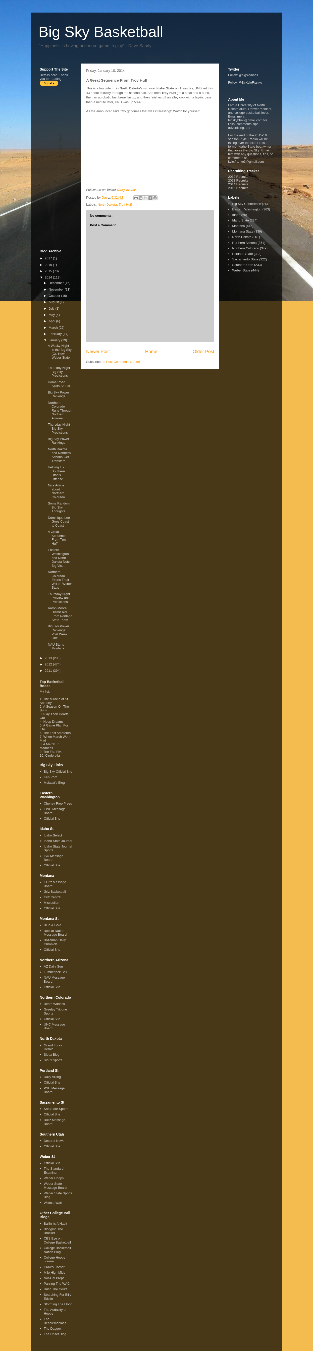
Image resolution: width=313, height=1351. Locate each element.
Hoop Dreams (53, 721)
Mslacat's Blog (54, 782)
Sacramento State (245, 259)
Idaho (236, 215)
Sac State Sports (56, 1109)
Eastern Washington (247, 209)
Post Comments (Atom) (123, 362)
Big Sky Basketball (100, 31)
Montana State (242, 231)
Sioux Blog (51, 1054)
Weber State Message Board (55, 1186)
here (53, 75)
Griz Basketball (55, 891)
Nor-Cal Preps (54, 1278)
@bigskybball (127, 190)
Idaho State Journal (58, 841)
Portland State (242, 254)
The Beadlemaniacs (55, 1321)
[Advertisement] (60, 167)
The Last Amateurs (57, 733)
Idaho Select (53, 835)
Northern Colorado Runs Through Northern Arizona (60, 410)
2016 (49, 265)
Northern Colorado (245, 248)
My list (44, 691)
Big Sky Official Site (58, 771)
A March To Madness (50, 746)
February (56, 334)
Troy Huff (125, 204)
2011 (49, 670)
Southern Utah (242, 265)
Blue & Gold (52, 925)
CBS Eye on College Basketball (57, 1240)
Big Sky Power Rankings (58, 394)
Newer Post (98, 351)
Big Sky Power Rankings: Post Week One (58, 632)
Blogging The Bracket (53, 1231)
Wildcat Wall (53, 1203)
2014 (49, 277)
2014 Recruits (238, 184)
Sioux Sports (53, 1060)
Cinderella (52, 755)
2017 (49, 258)
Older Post (203, 351)
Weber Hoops (54, 1178)
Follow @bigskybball (243, 75)
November (57, 289)
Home (151, 351)
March (54, 327)
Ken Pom (50, 777)
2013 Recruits (238, 180)
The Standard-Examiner (54, 1170)
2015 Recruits (238, 188)
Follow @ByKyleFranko (245, 82)
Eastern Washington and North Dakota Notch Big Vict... (59, 557)
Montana (238, 226)
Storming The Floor (58, 1304)
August (54, 302)
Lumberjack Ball (55, 972)
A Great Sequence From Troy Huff (57, 537)
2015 (49, 271)
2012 (49, 664)
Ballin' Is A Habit (55, 1223)
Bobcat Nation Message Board (55, 933)
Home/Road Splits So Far (59, 384)
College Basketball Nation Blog (57, 1250)
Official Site (52, 818)
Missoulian (51, 903)
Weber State (241, 270)
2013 (49, 658)
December (57, 283)
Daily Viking (52, 1077)
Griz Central (52, 897)
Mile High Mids (54, 1272)
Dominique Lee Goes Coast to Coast (59, 521)
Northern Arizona (244, 243)
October (55, 296)
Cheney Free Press (58, 803)
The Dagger (52, 1328)
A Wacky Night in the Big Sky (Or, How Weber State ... (60, 353)
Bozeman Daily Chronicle (55, 942)
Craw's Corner (54, 1267)
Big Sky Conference (246, 204)
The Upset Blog (55, 1334)
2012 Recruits (238, 177)
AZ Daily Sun (53, 966)
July (52, 308)
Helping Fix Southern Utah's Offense (56, 473)
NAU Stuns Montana (56, 646)
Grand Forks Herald (53, 1047)
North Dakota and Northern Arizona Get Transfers (59, 455)
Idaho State (240, 220)
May (52, 315)
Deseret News (54, 1141)
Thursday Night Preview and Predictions (59, 598)
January (55, 340)
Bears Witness (54, 1004)
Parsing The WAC (57, 1283)
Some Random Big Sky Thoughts (59, 507)
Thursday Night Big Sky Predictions (59, 371)
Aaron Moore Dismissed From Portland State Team (60, 614)
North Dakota (107, 204)
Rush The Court (55, 1289)
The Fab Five (53, 752)
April (52, 321)
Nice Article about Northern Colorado (56, 491)
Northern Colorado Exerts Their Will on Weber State (60, 579)
